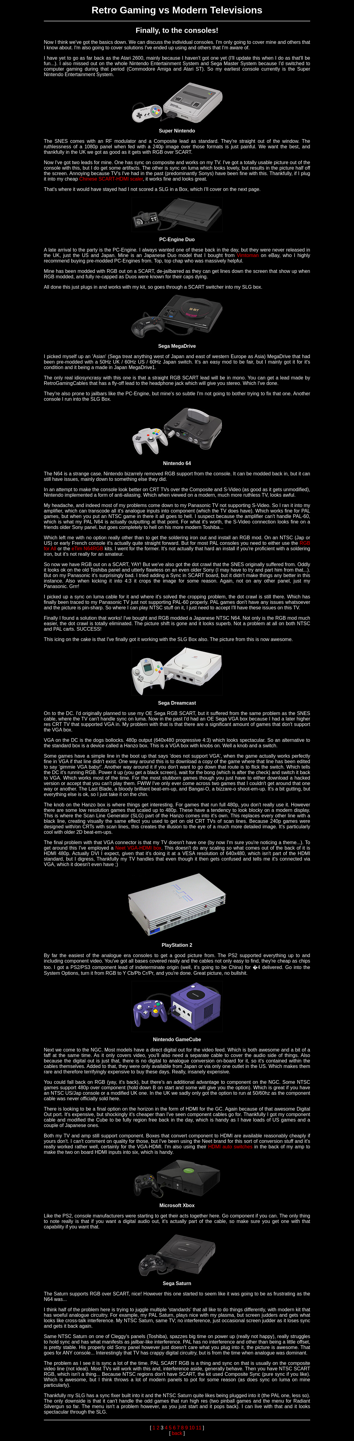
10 (192, 1427)
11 (199, 1427)
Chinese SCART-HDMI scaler (111, 178)
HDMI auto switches (230, 1146)
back (177, 1433)
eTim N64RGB (87, 548)
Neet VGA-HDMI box (138, 848)
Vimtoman (248, 255)
